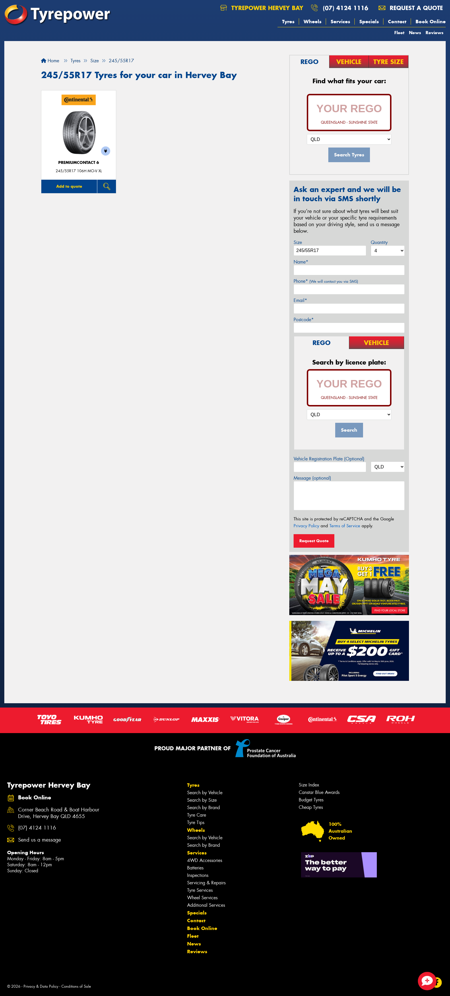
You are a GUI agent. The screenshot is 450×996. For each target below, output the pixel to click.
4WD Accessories (204, 860)
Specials (369, 21)
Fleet (399, 32)
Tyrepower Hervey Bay (261, 7)
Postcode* (304, 320)
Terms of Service (344, 526)
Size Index (309, 785)
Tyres (288, 21)
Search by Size (202, 800)
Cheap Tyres (311, 807)
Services (340, 21)
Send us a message (39, 840)
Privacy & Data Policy (41, 986)
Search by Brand (203, 808)
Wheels (312, 21)
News (415, 32)
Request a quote (411, 7)
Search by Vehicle (204, 793)
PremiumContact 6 (78, 162)
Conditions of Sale (76, 986)
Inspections (197, 875)
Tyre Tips (195, 822)
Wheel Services (202, 898)
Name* (301, 262)
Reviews (434, 32)
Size (298, 242)
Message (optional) (312, 478)
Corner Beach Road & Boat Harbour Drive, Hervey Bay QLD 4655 (58, 813)
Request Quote (314, 540)
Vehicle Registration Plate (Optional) (329, 459)
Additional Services (206, 905)
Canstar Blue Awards (319, 792)
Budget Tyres (311, 800)
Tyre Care (196, 815)
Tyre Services (200, 890)
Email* (300, 300)
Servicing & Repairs (206, 883)
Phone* (326, 281)
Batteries (195, 868)
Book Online (431, 21)
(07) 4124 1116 (345, 7)
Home (50, 61)
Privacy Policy (306, 526)
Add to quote (69, 186)
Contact (397, 21)
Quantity (379, 242)
